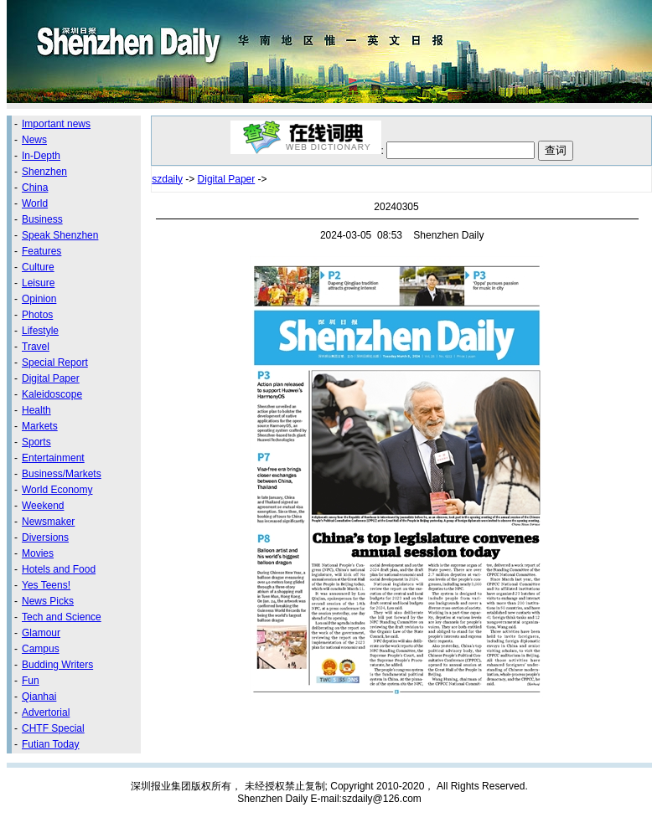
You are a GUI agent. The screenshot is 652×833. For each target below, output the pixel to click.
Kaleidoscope (52, 394)
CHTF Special (53, 728)
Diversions (45, 537)
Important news (56, 124)
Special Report (55, 362)
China (35, 187)
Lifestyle (40, 331)
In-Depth (41, 156)
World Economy (57, 490)
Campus (41, 649)
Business (42, 219)
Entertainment (53, 458)
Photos (37, 315)
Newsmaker (48, 521)
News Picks (48, 601)
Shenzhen (44, 171)
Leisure (38, 283)
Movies (38, 553)
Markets (40, 426)
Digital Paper (51, 378)
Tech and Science (61, 617)
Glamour (41, 633)
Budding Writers (57, 665)
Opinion (39, 299)
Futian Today (51, 744)
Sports (36, 442)
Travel (35, 346)
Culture (38, 267)
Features (41, 251)
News (34, 140)
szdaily (167, 179)
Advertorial (46, 712)
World (35, 203)
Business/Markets (61, 474)
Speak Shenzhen (60, 235)
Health (36, 410)
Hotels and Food (59, 569)
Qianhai (39, 696)
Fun (30, 680)
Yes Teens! (46, 585)
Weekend (43, 506)
